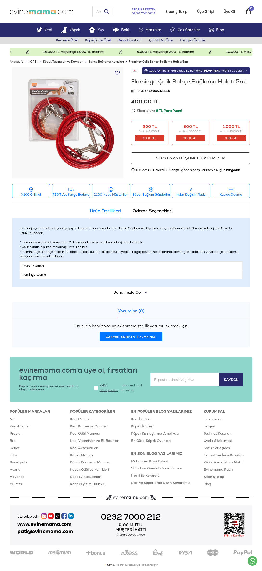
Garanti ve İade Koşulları (224, 455)
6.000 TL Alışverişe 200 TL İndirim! (168, 52)
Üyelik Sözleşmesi (218, 441)
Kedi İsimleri (140, 419)
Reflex (15, 448)
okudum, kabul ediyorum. (118, 388)
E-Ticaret (118, 565)
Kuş (96, 30)
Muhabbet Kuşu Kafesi (149, 461)
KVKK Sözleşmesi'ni (109, 388)
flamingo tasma (34, 275)
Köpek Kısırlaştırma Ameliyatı (155, 433)
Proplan (16, 433)
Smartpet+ (18, 462)
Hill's (13, 455)
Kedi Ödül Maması (85, 433)
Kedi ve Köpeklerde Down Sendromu (160, 483)
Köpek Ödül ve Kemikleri (89, 470)
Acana (15, 470)
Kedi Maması (80, 419)
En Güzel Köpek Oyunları (151, 441)
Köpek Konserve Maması (90, 462)
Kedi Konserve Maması (88, 426)
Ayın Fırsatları (129, 40)
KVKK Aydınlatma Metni (223, 462)
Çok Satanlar (185, 29)
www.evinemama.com (44, 524)
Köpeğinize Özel (98, 40)
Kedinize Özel (66, 40)
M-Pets (16, 484)
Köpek (70, 30)
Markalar (150, 29)
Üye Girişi (205, 11)
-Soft (108, 565)
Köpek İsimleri (142, 426)
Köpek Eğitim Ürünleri (87, 484)
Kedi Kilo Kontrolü (145, 476)
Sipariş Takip (176, 11)
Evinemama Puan (218, 470)
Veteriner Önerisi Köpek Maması (157, 468)
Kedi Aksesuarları (84, 448)
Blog (216, 29)
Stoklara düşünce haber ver (190, 158)
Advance (17, 477)
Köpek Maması (82, 455)
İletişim (209, 426)
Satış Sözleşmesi (217, 448)
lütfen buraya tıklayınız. (131, 337)
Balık (121, 29)
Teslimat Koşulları (217, 433)
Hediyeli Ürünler (193, 40)
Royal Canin (19, 426)
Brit (13, 441)
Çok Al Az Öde (161, 40)
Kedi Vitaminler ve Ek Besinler (94, 441)
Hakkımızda (213, 419)
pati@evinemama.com (45, 531)
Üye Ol (229, 11)
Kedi (44, 29)
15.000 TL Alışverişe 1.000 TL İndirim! (76, 52)
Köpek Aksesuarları (85, 477)
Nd (12, 419)
